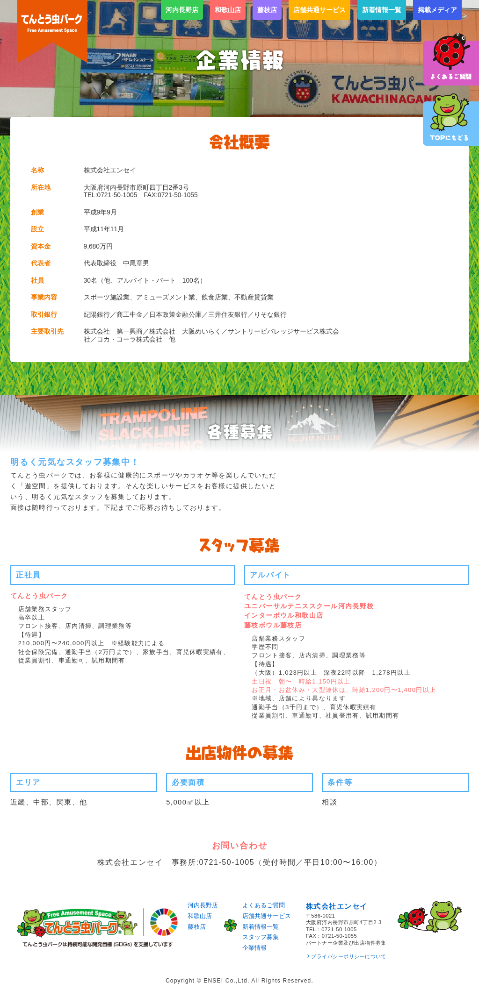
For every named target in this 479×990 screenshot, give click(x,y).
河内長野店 (182, 10)
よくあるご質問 (263, 905)
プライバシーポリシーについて (348, 956)
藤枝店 (267, 10)
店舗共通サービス (319, 10)
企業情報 (254, 947)
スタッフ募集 (260, 936)
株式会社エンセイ (337, 906)
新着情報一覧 (381, 10)
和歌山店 (228, 10)
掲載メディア (437, 10)
